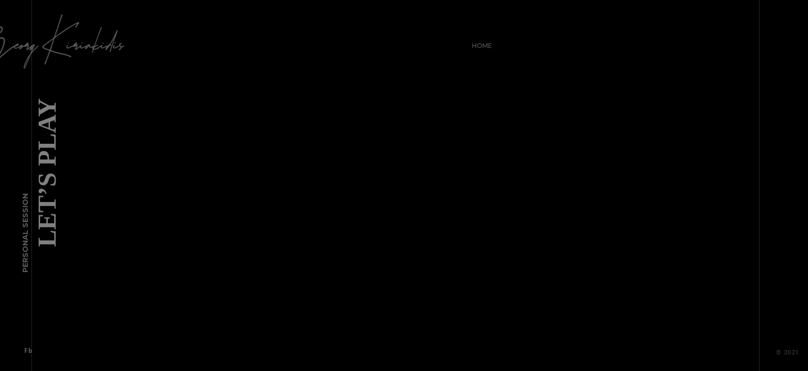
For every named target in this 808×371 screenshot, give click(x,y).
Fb (25, 347)
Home (479, 42)
